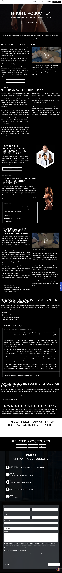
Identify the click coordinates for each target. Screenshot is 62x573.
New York (12, 473)
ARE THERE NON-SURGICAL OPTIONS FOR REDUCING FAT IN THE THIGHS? (22, 375)
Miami (11, 480)
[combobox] (31, 523)
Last (32, 511)
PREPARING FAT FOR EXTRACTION (13, 218)
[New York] (8, 474)
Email (5, 514)
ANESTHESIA (8, 203)
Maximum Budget (8, 525)
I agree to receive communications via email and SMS (16, 550)
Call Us (12, 495)
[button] (19, 203)
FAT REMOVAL (8, 221)
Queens (12, 488)
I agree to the (16, 547)
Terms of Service (36, 552)
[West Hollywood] (8, 467)
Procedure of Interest (9, 520)
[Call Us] (8, 496)
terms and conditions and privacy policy (19, 547)
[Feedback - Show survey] (61, 286)
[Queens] (8, 489)
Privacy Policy (28, 552)
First (5, 511)
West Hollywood (13, 466)
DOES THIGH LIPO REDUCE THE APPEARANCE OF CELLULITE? (19, 329)
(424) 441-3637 (14, 497)
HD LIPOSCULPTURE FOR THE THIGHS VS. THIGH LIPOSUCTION (19, 372)
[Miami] (8, 482)
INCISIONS (7, 215)
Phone (33, 514)
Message (6, 531)
